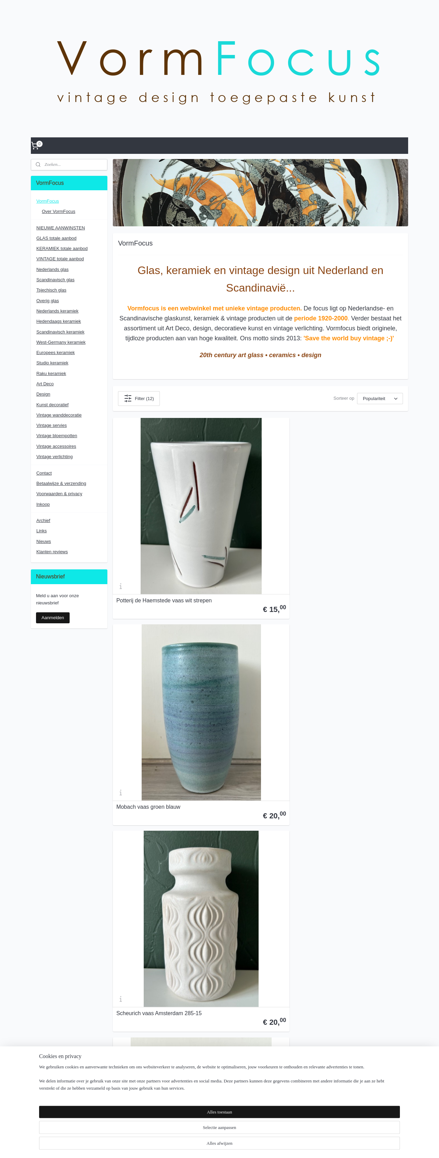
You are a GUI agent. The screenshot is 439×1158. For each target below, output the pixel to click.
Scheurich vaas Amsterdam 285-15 (359, 518)
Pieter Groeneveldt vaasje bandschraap (248, 764)
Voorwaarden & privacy (59, 493)
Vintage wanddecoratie (59, 415)
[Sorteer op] (380, 398)
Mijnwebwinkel (284, 1145)
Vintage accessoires (56, 446)
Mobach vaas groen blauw (249, 518)
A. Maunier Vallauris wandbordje (356, 643)
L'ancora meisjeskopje (143, 767)
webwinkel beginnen (231, 1145)
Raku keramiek (51, 373)
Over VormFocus (135, 924)
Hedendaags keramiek (58, 321)
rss (208, 1145)
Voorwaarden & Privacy (283, 1001)
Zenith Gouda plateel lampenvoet (257, 643)
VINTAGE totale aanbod (60, 258)
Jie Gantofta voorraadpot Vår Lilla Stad (157, 640)
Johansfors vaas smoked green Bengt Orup (355, 764)
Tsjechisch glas (51, 290)
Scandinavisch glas (55, 279)
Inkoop (43, 504)
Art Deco (45, 383)
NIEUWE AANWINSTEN (60, 227)
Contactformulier (125, 965)
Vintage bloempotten (56, 435)
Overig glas (47, 300)
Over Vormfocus (276, 994)
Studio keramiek (52, 362)
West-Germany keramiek (61, 342)
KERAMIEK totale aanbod (62, 248)
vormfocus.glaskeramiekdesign (290, 1040)
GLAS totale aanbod (56, 238)
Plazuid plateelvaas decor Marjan (156, 892)
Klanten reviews (52, 551)
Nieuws (43, 541)
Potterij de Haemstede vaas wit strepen (154, 515)
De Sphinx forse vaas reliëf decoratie (249, 889)
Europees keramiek (55, 352)
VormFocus (47, 201)
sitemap (196, 1145)
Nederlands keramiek (57, 311)
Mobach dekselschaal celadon (353, 892)
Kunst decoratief (52, 404)
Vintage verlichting (54, 456)
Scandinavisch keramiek (60, 331)
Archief (43, 520)
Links (41, 530)
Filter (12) (139, 398)
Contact (44, 473)
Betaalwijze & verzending (61, 483)
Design (43, 394)
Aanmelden (52, 617)
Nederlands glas (52, 269)
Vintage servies (51, 425)
